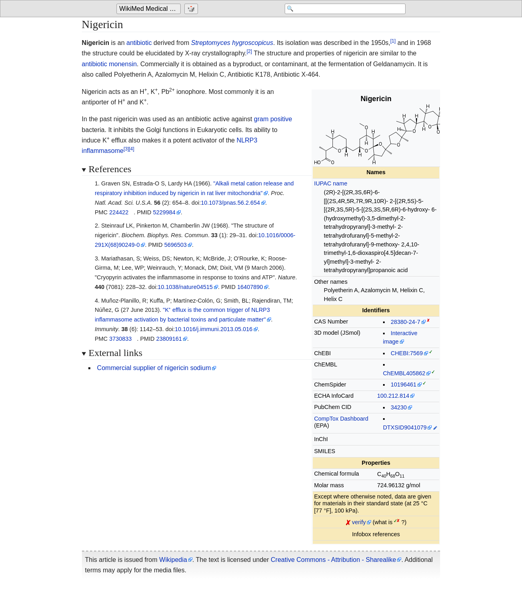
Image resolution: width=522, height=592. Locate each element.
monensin (123, 64)
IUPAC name (330, 183)
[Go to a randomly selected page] (192, 9)
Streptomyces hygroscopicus (232, 42)
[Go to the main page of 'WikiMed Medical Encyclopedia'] (149, 9)
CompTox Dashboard (341, 418)
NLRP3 (247, 140)
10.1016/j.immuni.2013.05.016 (214, 329)
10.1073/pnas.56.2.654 (230, 202)
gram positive (273, 119)
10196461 (403, 384)
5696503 (175, 245)
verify (359, 522)
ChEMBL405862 (404, 373)
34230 (399, 407)
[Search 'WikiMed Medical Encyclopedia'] (341, 9)
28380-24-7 (405, 322)
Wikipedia (173, 559)
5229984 (164, 212)
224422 (118, 212)
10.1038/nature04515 (185, 287)
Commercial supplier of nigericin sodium (154, 367)
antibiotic (139, 42)
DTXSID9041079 (405, 427)
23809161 (169, 339)
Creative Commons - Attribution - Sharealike (333, 559)
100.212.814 (393, 396)
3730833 (120, 339)
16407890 (250, 287)
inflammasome (103, 150)
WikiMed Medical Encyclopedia (150, 8)
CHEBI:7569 (407, 353)
